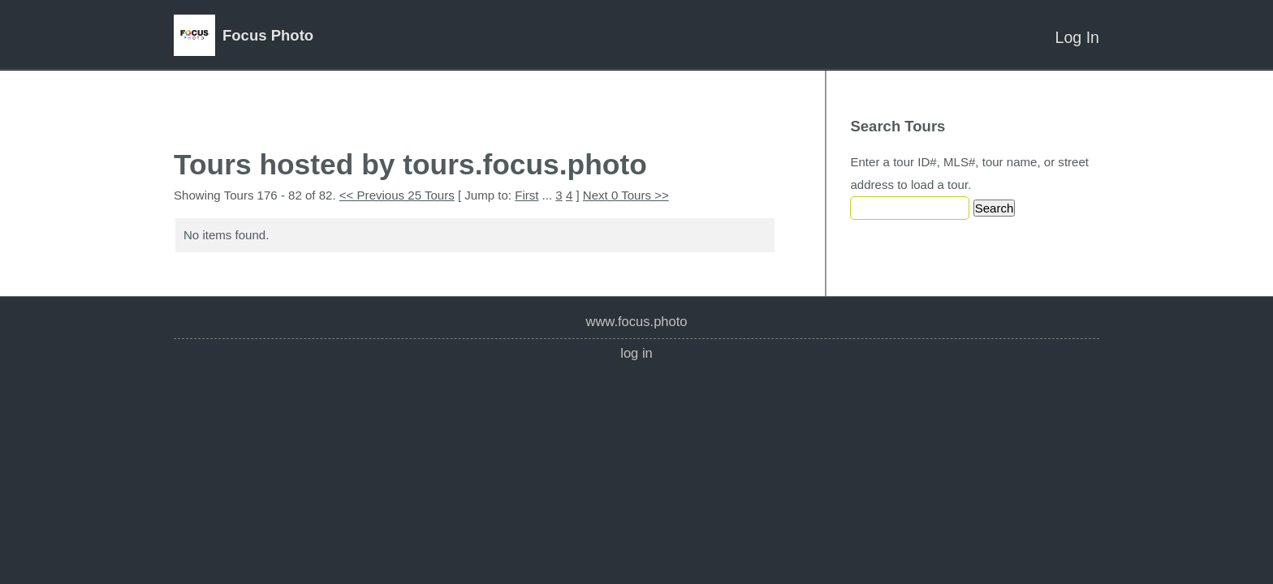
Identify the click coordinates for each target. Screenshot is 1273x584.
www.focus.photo (636, 321)
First (526, 195)
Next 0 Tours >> (626, 195)
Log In (1077, 37)
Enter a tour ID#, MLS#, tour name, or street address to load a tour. (969, 173)
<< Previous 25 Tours (397, 195)
